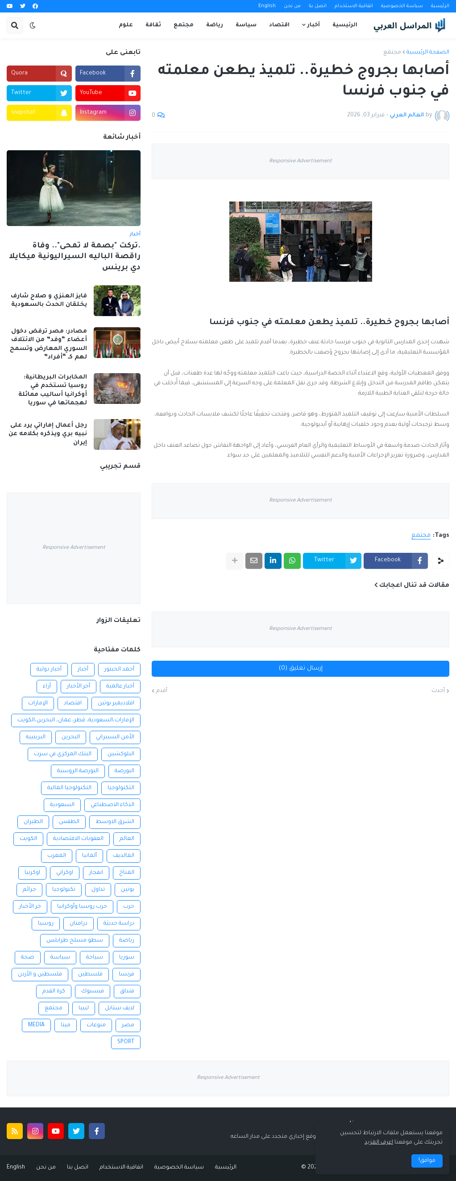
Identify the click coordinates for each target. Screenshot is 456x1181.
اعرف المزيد (379, 1143)
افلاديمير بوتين (116, 703)
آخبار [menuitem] (313, 25)
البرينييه (36, 737)
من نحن (292, 6)
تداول (98, 890)
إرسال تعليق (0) (301, 668)
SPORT (125, 1042)
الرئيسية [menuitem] (344, 25)
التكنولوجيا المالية (69, 788)
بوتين (127, 890)
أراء (47, 686)
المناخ (126, 873)
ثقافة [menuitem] (153, 25)
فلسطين (90, 974)
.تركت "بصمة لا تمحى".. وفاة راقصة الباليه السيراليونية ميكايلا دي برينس (75, 257)
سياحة (94, 958)
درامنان (78, 924)
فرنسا (126, 974)
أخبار (83, 670)
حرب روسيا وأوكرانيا (82, 907)
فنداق (127, 991)
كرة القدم (53, 991)
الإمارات (38, 703)
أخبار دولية (49, 670)
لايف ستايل (119, 1008)
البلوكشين (121, 754)
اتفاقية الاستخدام (354, 6)
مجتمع (392, 52)
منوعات (96, 1025)
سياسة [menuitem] (246, 25)
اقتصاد (73, 703)
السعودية (62, 805)
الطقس (69, 822)
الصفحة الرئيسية (427, 52)
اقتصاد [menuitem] (279, 25)
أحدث (438, 691)
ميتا (65, 1025)
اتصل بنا (318, 6)
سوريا (126, 958)
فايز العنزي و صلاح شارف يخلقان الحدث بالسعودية (49, 301)
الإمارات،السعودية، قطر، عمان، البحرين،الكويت (75, 720)
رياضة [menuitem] (214, 25)
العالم (127, 839)
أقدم (161, 691)
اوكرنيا (32, 873)
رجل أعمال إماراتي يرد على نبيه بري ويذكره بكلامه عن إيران (47, 434)
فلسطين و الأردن (40, 974)
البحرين (71, 737)
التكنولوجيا (121, 788)
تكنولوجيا (63, 890)
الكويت (28, 839)
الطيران (33, 822)
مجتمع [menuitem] (184, 25)
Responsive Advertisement (300, 162)
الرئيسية (440, 6)
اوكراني (64, 873)
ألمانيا (89, 856)
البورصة (124, 771)
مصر (128, 1025)
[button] (32, 25)
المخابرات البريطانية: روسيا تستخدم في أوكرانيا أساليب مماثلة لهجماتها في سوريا (52, 390)
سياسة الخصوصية (402, 6)
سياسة (60, 958)
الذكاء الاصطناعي (112, 805)
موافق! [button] (427, 1161)
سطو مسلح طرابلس (74, 941)
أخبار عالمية (120, 686)
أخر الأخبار (78, 686)
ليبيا (84, 1008)
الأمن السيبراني (115, 737)
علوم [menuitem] (126, 25)
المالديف (123, 856)
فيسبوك (92, 991)
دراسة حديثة (119, 924)
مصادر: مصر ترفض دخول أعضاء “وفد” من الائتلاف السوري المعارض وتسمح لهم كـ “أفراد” (48, 344)
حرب (128, 907)
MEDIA (36, 1025)
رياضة (126, 941)
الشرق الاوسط (114, 822)
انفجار (96, 873)
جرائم (29, 890)
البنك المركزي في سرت (62, 754)
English (267, 6)
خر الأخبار (30, 907)
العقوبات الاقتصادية (78, 839)
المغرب (56, 856)
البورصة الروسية (78, 771)
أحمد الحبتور (119, 670)
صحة (27, 958)
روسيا (46, 924)
